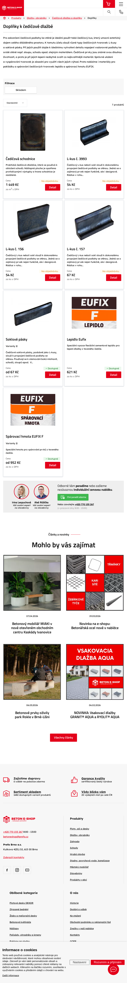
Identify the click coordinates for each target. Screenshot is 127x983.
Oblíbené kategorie (24, 893)
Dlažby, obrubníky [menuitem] (80, 835)
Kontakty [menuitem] (75, 934)
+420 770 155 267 (84, 504)
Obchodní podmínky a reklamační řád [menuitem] (90, 922)
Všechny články (63, 737)
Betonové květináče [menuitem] (20, 922)
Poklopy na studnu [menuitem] (20, 941)
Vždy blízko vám (93, 792)
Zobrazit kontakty (13, 857)
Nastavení (79, 962)
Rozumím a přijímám (107, 962)
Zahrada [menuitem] (74, 841)
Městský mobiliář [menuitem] (79, 867)
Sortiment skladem (27, 792)
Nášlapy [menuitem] (14, 928)
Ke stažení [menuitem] (75, 915)
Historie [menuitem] (74, 903)
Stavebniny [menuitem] (76, 873)
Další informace (10, 975)
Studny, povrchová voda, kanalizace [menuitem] (90, 860)
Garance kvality (93, 778)
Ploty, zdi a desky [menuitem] (79, 828)
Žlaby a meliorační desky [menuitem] (23, 915)
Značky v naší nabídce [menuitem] (82, 928)
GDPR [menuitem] (73, 941)
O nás (74, 893)
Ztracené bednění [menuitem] (19, 909)
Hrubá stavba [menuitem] (77, 854)
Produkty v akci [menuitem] (78, 879)
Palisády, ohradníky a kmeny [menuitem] (25, 934)
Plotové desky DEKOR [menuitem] (21, 903)
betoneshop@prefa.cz (15, 836)
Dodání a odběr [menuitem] (78, 909)
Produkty (76, 818)
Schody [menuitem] (74, 847)
